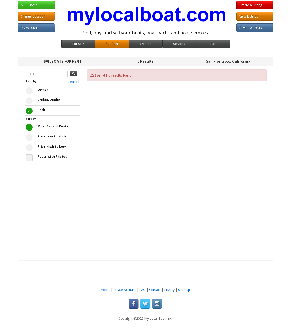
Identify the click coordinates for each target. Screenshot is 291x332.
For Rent (112, 44)
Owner (42, 89)
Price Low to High (51, 136)
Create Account (124, 290)
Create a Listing (250, 5)
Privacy (169, 290)
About (105, 290)
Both (41, 110)
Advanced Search (251, 27)
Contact (155, 290)
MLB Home (29, 5)
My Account (29, 27)
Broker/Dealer (48, 99)
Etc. (212, 44)
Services (179, 44)
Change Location (33, 16)
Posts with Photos (52, 156)
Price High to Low (51, 146)
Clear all (73, 82)
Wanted (145, 44)
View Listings (248, 16)
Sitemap (184, 290)
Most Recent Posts (52, 126)
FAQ (142, 290)
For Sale (78, 44)
